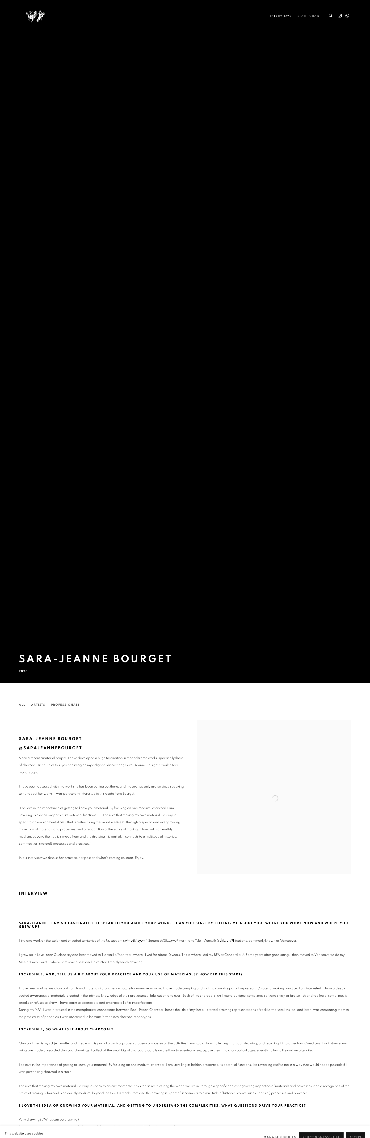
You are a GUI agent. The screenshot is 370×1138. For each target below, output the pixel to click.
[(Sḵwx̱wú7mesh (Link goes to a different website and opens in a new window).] (174, 940)
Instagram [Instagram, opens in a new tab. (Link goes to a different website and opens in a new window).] (340, 16)
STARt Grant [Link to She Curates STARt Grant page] (309, 15)
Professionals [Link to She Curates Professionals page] (65, 704)
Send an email (347, 16)
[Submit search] (331, 15)
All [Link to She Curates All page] (22, 704)
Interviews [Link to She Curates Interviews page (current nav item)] (281, 15)
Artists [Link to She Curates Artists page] (38, 704)
